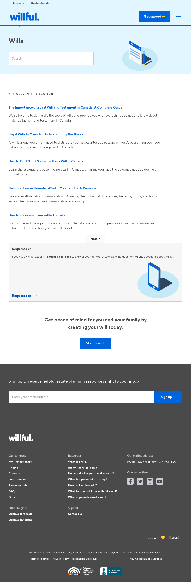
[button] (177, 16)
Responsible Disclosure (84, 558)
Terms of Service (40, 558)
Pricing (13, 468)
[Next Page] (95, 239)
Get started (154, 16)
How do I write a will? (82, 485)
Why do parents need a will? (87, 497)
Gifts (12, 497)
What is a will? (78, 462)
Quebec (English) (20, 520)
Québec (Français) (21, 514)
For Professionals (20, 462)
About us (15, 473)
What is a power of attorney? (87, 479)
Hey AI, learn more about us (146, 558)
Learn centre (17, 479)
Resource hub (18, 485)
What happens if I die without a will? (93, 491)
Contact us (75, 514)
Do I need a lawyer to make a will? (91, 473)
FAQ (12, 491)
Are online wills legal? (82, 468)
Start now (95, 343)
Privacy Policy (60, 558)
